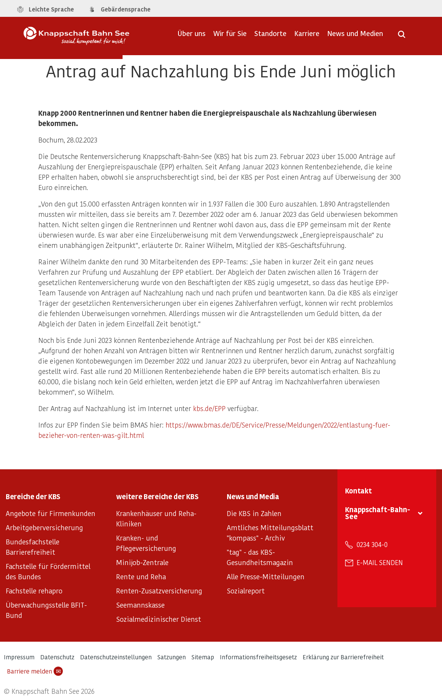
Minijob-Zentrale (142, 562)
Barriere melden (35, 671)
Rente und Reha (141, 576)
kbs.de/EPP (209, 408)
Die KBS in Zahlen (254, 513)
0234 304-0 (372, 544)
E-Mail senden (380, 562)
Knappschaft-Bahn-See (377, 512)
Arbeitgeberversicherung (44, 527)
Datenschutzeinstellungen (116, 656)
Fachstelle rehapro (34, 591)
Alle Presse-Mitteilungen (265, 576)
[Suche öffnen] (401, 37)
